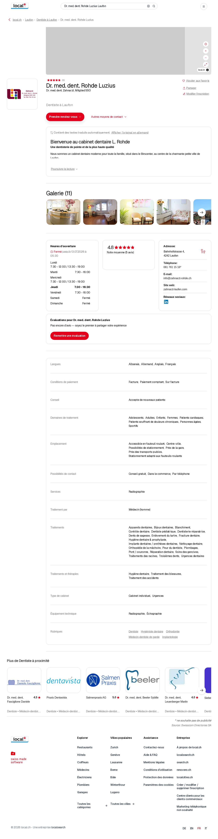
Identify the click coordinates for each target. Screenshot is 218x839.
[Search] (154, 6)
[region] (109, 51)
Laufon (29, 19)
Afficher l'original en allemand (129, 132)
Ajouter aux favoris (197, 81)
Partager (189, 88)
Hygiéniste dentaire (152, 631)
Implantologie (170, 637)
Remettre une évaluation (69, 336)
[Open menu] (203, 6)
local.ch (17, 19)
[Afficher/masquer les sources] (207, 70)
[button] (65, 117)
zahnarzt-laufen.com (175, 289)
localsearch (58, 827)
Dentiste (133, 631)
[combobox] (65, 117)
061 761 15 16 (172, 267)
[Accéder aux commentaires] (55, 80)
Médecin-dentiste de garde (144, 637)
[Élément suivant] (202, 212)
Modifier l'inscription (196, 93)
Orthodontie (173, 631)
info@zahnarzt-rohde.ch (177, 278)
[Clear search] (148, 6)
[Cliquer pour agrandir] (63, 212)
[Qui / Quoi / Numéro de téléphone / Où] (104, 6)
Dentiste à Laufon (47, 19)
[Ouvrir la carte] (203, 251)
